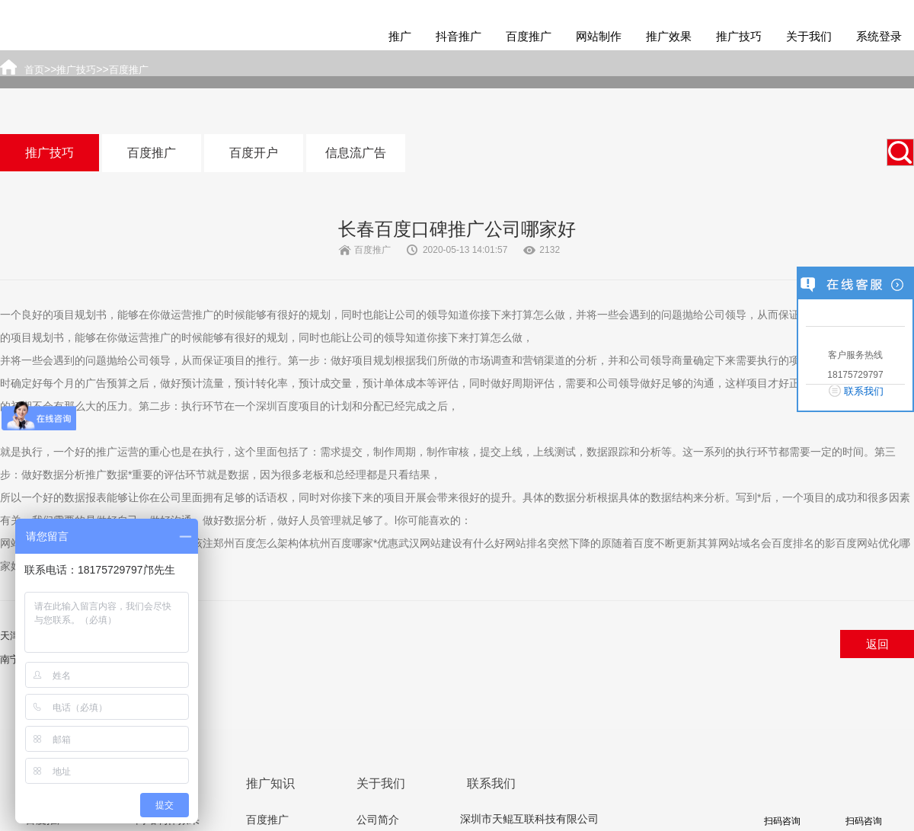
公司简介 (377, 819)
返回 (877, 644)
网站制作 (599, 36)
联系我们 (864, 391)
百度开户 (253, 152)
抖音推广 (458, 36)
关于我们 (809, 36)
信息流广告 (355, 152)
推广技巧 (739, 36)
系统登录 (879, 36)
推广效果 (669, 36)
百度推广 (528, 36)
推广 (399, 36)
